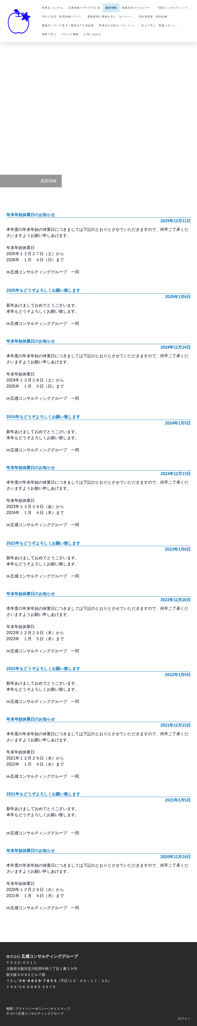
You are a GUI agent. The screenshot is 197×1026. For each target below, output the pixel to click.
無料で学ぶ (49, 34)
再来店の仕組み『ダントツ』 (117, 25)
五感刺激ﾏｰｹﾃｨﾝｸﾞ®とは (84, 7)
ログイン (184, 1018)
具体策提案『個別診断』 (154, 16)
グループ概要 (70, 34)
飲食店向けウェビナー (136, 7)
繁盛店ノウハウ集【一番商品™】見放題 (68, 25)
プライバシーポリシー (31, 1009)
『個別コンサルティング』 (173, 7)
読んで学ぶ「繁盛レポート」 (160, 25)
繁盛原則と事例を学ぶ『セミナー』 (110, 16)
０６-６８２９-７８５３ (37, 981)
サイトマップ (60, 1009)
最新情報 (111, 7)
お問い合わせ (92, 34)
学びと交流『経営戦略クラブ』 (62, 16)
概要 (9, 1009)
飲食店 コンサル (52, 7)
